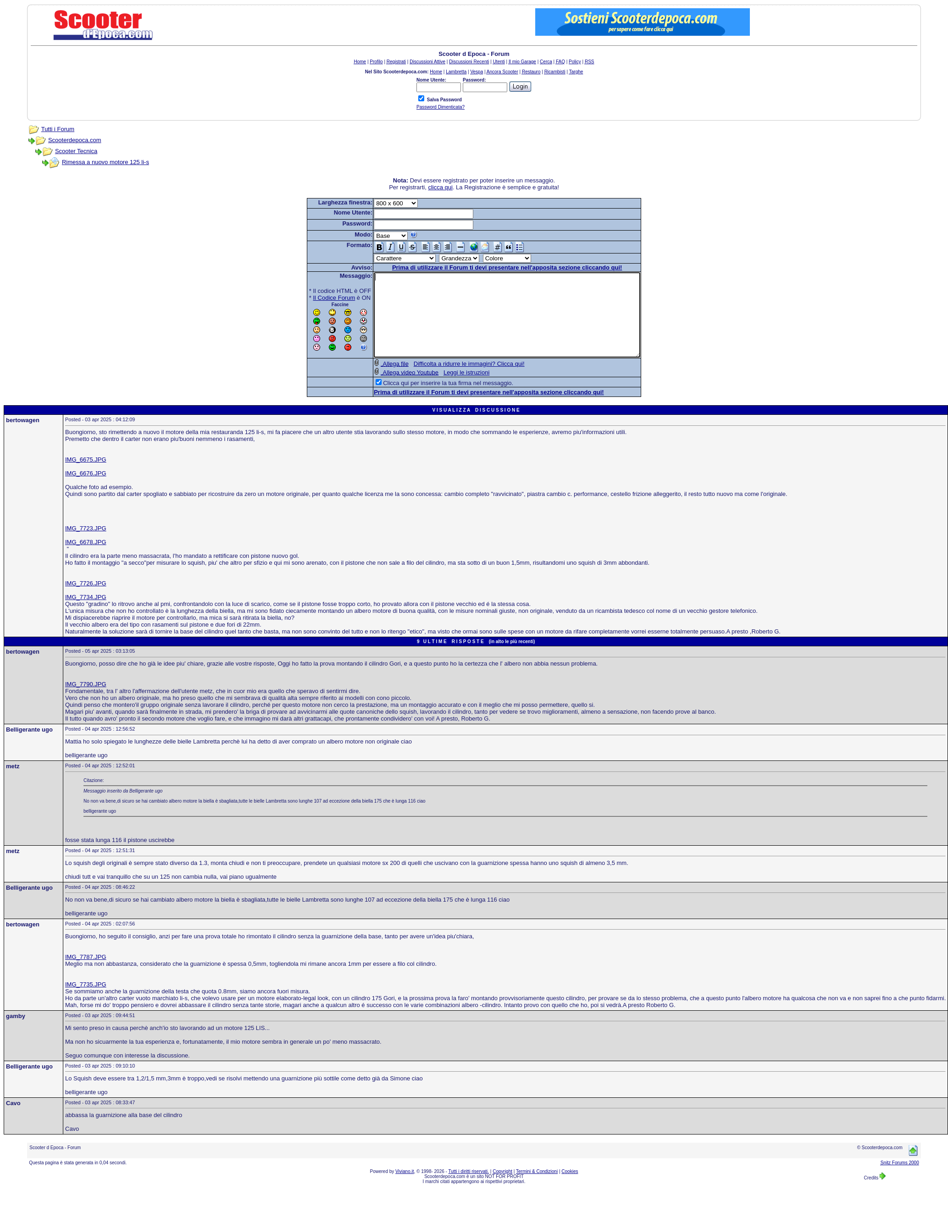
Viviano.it (404, 1187)
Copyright (502, 1187)
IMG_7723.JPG (85, 544)
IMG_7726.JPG (85, 599)
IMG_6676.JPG (85, 489)
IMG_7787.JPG (85, 973)
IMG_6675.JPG (85, 476)
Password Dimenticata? (440, 107)
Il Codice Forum (318, 297)
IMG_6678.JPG (85, 558)
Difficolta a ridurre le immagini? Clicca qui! (453, 380)
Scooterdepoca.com (74, 140)
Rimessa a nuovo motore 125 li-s (105, 162)
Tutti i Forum (57, 129)
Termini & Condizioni (537, 1187)
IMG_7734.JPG (85, 613)
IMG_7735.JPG (85, 1000)
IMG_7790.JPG (85, 700)
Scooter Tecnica (76, 151)
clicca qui (440, 187)
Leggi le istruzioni (450, 388)
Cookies (569, 1187)
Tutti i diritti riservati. (469, 1187)
